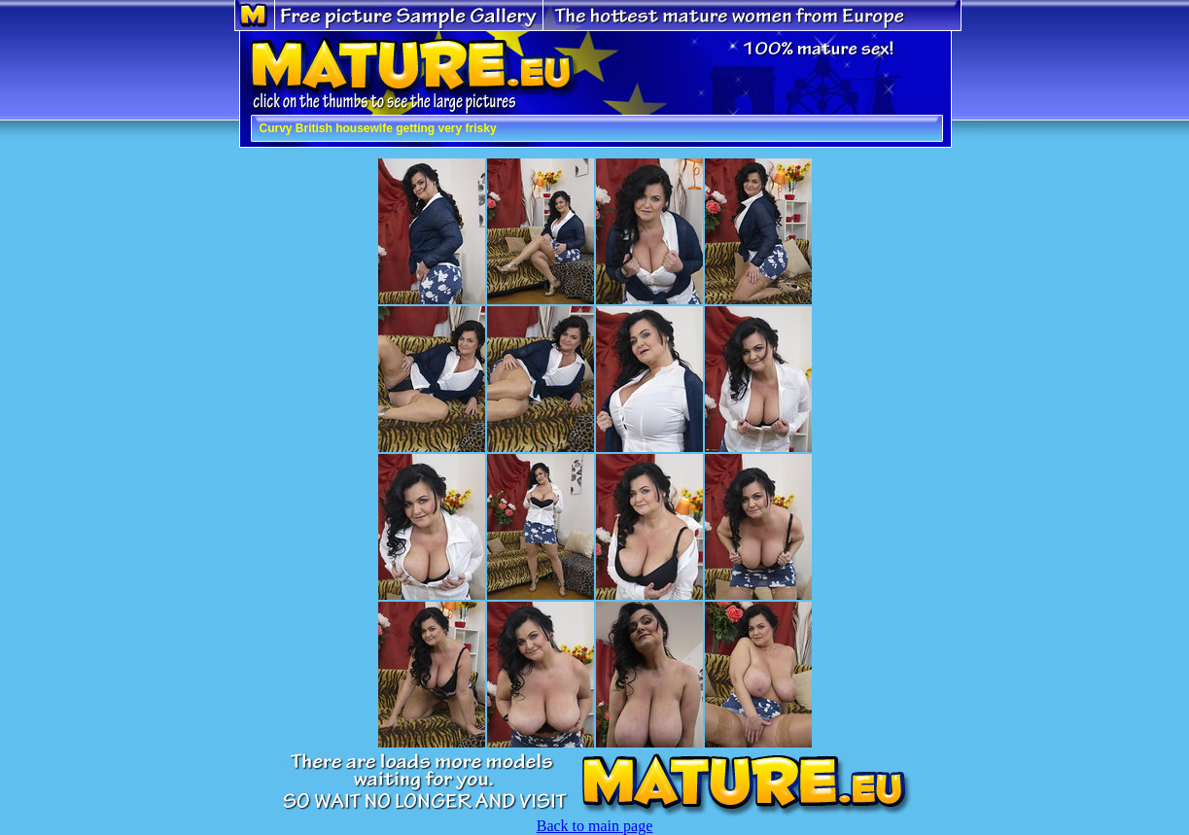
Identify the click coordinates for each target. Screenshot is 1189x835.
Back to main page (595, 826)
